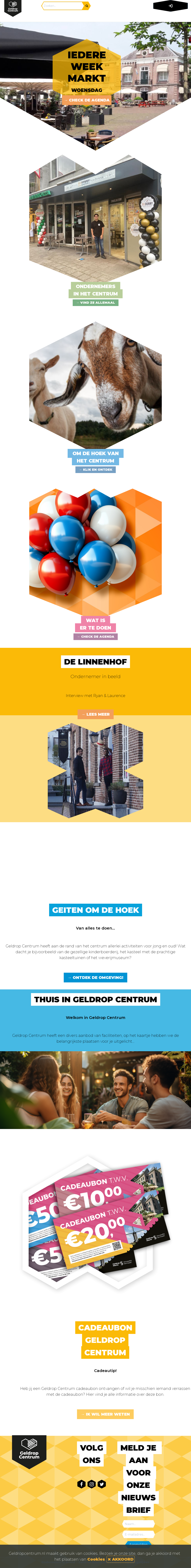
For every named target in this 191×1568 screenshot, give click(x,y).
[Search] (63, 6)
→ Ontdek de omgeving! (95, 977)
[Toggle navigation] (170, 16)
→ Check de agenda (87, 100)
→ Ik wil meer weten (105, 1414)
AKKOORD (121, 1559)
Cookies (96, 1559)
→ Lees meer (95, 714)
